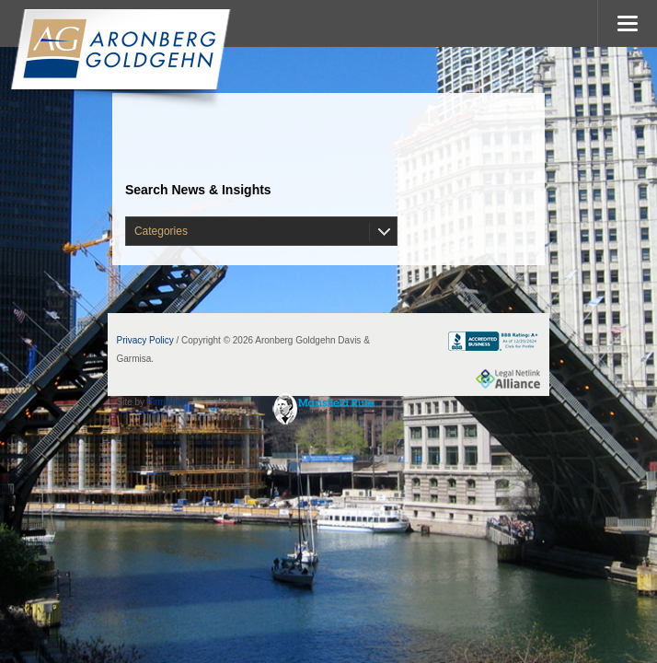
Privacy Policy (145, 340)
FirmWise (166, 402)
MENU (627, 23)
